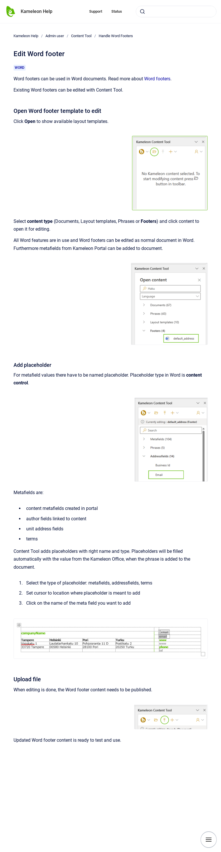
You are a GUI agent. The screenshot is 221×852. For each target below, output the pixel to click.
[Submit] (142, 11)
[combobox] (176, 11)
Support (95, 11)
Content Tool (81, 36)
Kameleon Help (36, 11)
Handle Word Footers (116, 36)
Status (116, 11)
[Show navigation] (208, 839)
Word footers (157, 78)
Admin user (54, 36)
